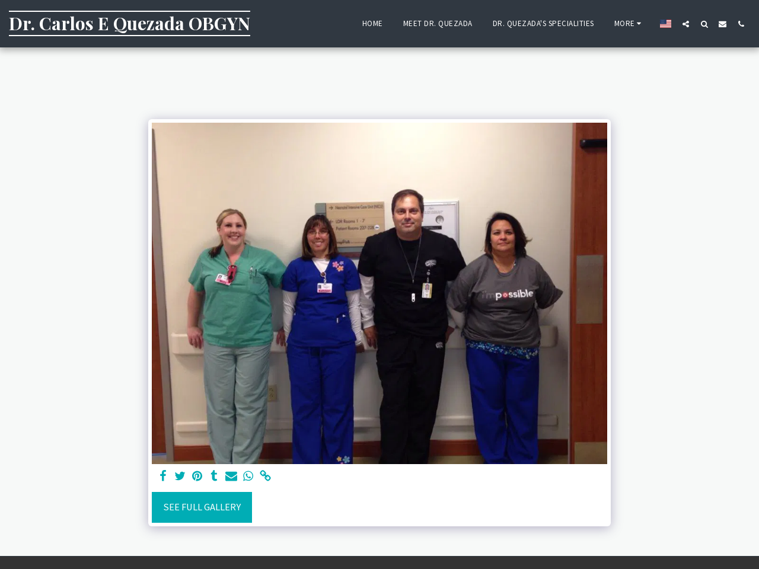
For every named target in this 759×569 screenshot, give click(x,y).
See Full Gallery (202, 507)
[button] (685, 24)
